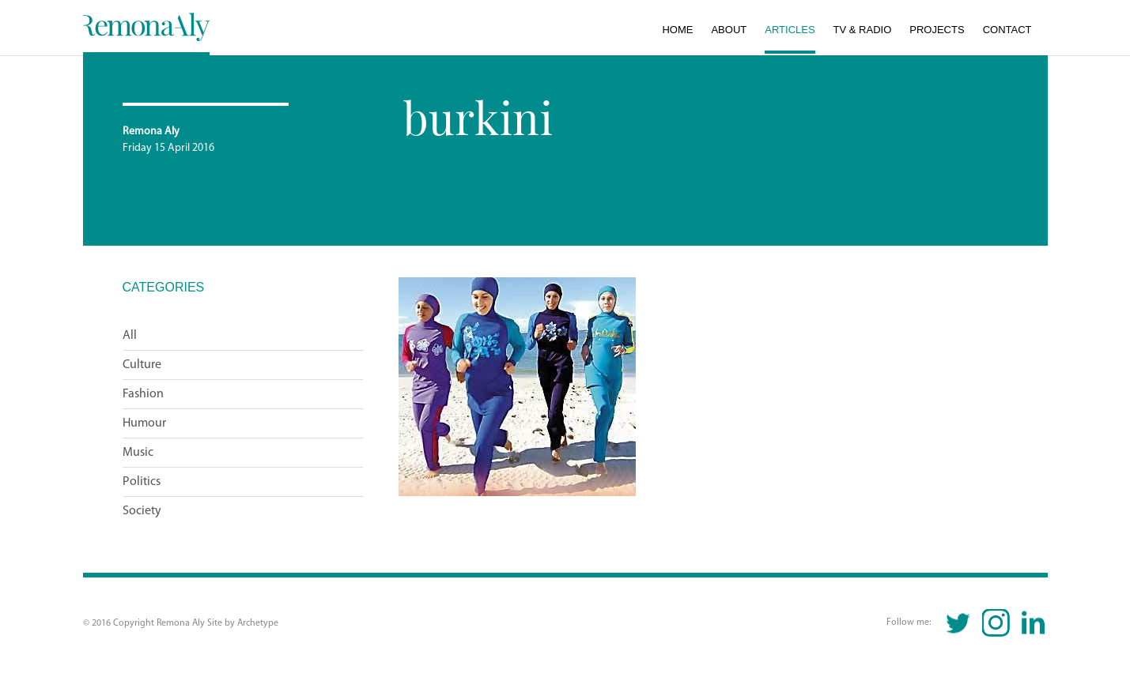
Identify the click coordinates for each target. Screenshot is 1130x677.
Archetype (257, 623)
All (130, 335)
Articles (789, 30)
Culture (142, 365)
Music (138, 452)
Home (677, 30)
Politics (142, 482)
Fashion (143, 394)
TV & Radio (862, 30)
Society (142, 511)
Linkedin (1033, 623)
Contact (1007, 30)
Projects (936, 30)
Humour (144, 423)
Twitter (959, 623)
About (728, 30)
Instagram (996, 623)
